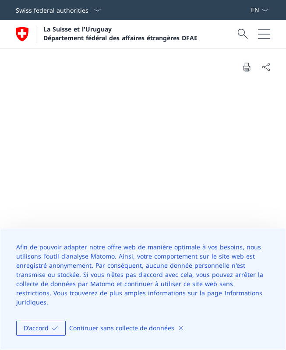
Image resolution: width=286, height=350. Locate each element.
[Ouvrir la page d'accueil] (107, 34)
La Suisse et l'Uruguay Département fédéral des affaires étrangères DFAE (120, 33)
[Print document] (246, 67)
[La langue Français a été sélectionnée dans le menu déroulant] (259, 10)
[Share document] (265, 67)
